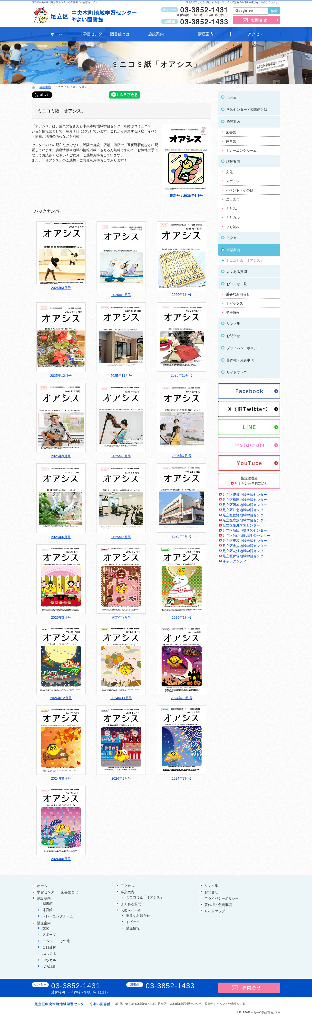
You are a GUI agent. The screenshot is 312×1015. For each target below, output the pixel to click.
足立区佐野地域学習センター (245, 515)
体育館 (231, 141)
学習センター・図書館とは (246, 109)
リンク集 (233, 324)
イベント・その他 (239, 190)
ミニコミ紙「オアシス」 (61, 111)
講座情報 (233, 312)
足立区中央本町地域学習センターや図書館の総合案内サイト (65, 2)
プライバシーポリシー (243, 348)
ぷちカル (233, 217)
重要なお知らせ (238, 294)
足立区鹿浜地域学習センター (245, 520)
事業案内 (233, 250)
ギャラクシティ (234, 561)
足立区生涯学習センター (241, 525)
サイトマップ (236, 372)
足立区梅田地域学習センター (245, 500)
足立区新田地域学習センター (245, 530)
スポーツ (233, 181)
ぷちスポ (233, 208)
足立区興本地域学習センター (245, 505)
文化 (229, 172)
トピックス (234, 303)
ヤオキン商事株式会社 (251, 483)
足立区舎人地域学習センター (245, 546)
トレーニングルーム (241, 150)
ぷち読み (233, 227)
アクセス (233, 238)
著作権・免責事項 (240, 360)
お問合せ (233, 336)
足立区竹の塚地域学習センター (246, 535)
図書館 (231, 132)
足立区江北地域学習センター (245, 510)
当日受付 (233, 199)
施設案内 (233, 122)
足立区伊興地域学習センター (245, 495)
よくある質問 (236, 272)
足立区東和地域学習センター (245, 541)
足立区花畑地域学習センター (245, 551)
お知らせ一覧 (236, 284)
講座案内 (233, 161)
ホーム (231, 97)
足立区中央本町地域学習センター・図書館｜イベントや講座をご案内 (203, 1003)
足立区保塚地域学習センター (245, 556)
